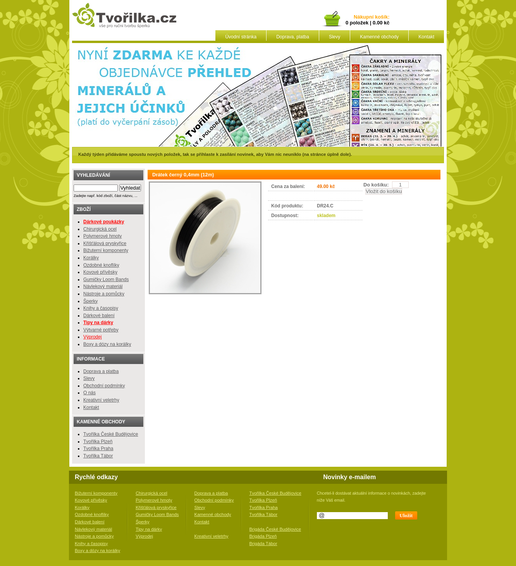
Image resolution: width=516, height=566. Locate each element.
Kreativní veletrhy (101, 400)
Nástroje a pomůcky (103, 294)
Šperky (90, 301)
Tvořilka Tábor (98, 456)
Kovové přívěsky (100, 272)
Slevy (334, 37)
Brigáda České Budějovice (275, 529)
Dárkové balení (99, 315)
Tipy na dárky (149, 529)
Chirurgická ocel (100, 229)
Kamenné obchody (379, 37)
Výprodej (92, 337)
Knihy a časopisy (100, 308)
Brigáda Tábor (263, 543)
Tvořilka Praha (98, 448)
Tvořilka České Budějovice (110, 434)
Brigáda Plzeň (263, 536)
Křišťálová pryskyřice (104, 243)
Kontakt (426, 37)
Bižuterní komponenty (105, 250)
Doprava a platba (101, 371)
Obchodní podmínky (104, 385)
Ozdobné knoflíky (101, 265)
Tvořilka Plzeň (97, 441)
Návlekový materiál (102, 286)
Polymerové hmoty (102, 236)
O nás (89, 392)
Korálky (91, 258)
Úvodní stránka (240, 37)
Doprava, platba (292, 37)
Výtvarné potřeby (101, 330)
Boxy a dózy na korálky (107, 344)
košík (380, 17)
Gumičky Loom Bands (106, 279)
